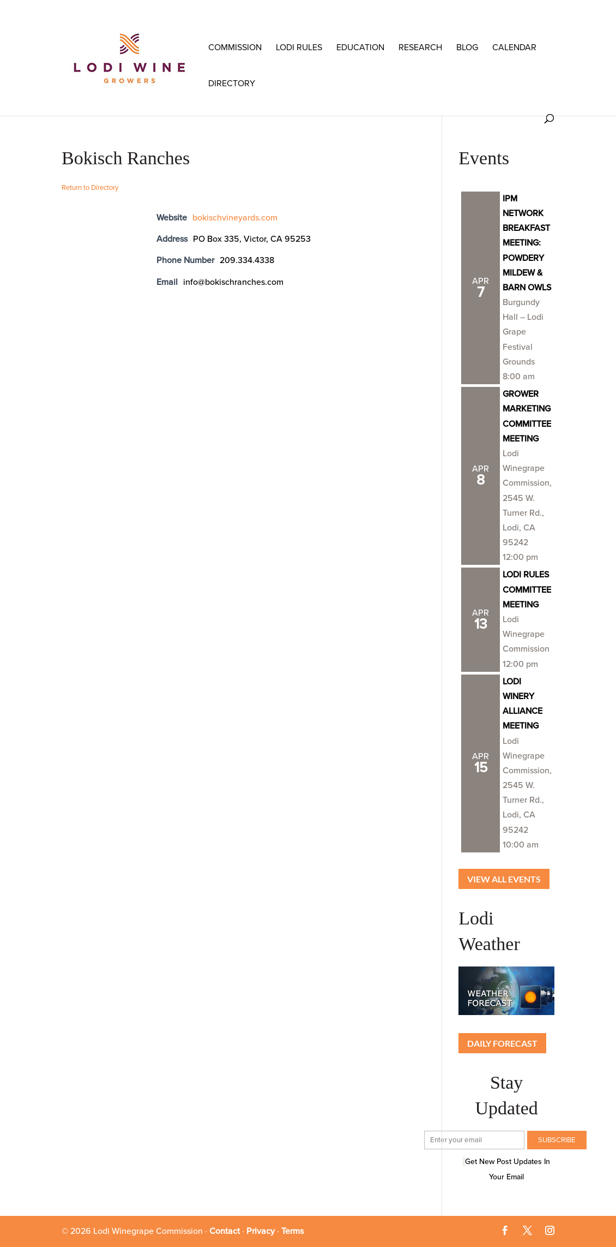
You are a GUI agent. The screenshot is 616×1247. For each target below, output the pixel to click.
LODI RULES (299, 47)
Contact (224, 1231)
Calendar (514, 47)
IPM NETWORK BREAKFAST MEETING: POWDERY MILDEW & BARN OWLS (527, 243)
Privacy (260, 1231)
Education (360, 47)
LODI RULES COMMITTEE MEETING (527, 589)
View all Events (504, 879)
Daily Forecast (502, 1043)
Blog (467, 47)
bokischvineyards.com (234, 217)
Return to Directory (90, 187)
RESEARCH (420, 47)
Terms (292, 1231)
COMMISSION (235, 47)
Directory (231, 83)
